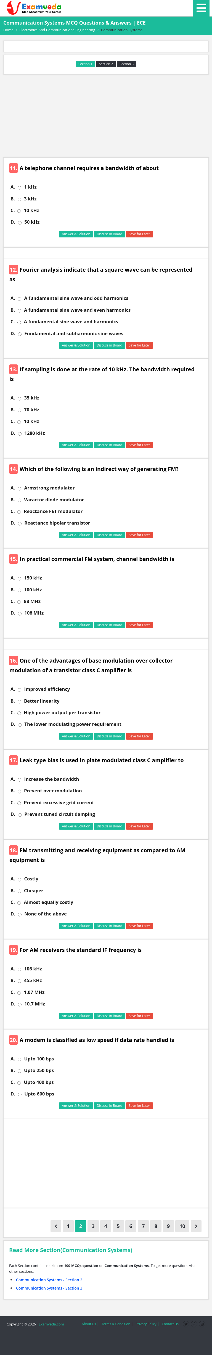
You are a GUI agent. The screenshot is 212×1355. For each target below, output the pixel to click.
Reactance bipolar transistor (57, 523)
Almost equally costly (48, 902)
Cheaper (33, 891)
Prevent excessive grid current (59, 803)
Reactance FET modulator (53, 511)
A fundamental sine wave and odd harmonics (76, 298)
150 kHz (33, 578)
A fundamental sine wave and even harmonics (77, 310)
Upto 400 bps (39, 1082)
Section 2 (106, 64)
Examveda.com (50, 1324)
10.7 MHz (34, 1004)
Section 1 (85, 64)
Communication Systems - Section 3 (49, 1288)
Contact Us (170, 1324)
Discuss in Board (109, 234)
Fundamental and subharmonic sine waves (73, 333)
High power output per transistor (62, 713)
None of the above (45, 914)
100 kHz (33, 590)
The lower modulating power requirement (72, 724)
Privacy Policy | (147, 1324)
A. (12, 187)
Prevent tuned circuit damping (59, 814)
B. (12, 199)
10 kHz (31, 210)
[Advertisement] (106, 116)
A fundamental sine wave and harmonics (71, 322)
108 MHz (34, 613)
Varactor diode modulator (54, 500)
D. (12, 222)
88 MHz (32, 601)
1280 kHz (34, 433)
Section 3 (127, 64)
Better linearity (42, 701)
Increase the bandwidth (51, 779)
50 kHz (31, 222)
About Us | (90, 1324)
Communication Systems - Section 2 (49, 1279)
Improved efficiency (47, 689)
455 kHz (33, 980)
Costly (31, 879)
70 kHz (31, 410)
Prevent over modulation (53, 791)
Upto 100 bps (39, 1059)
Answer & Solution (76, 234)
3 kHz (30, 199)
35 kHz (31, 398)
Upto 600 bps (39, 1094)
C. (12, 210)
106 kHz (33, 969)
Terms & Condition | (117, 1324)
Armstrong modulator (49, 488)
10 (182, 1226)
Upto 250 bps (39, 1070)
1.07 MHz (34, 992)
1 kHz (30, 187)
